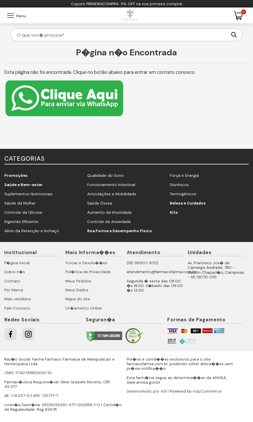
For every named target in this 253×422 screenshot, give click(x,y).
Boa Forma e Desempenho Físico (119, 230)
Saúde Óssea (99, 203)
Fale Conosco (17, 308)
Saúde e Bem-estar (23, 184)
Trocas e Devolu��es (86, 262)
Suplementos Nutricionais (28, 194)
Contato (12, 281)
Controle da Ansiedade (109, 221)
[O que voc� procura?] (122, 35)
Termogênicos (183, 194)
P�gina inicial (17, 262)
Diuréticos (179, 184)
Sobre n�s (14, 271)
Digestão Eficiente (21, 221)
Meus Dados (76, 290)
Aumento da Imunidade (109, 212)
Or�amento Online (83, 308)
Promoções (16, 175)
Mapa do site (77, 299)
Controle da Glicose (23, 212)
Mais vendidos (17, 299)
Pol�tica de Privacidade (88, 271)
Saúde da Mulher (20, 203)
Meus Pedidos (78, 281)
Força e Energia (184, 175)
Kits (174, 212)
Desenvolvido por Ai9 (147, 391)
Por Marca (13, 290)
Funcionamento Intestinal (111, 184)
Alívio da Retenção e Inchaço (31, 230)
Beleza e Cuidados (188, 203)
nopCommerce (207, 391)
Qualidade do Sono (105, 175)
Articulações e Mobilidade (111, 194)
